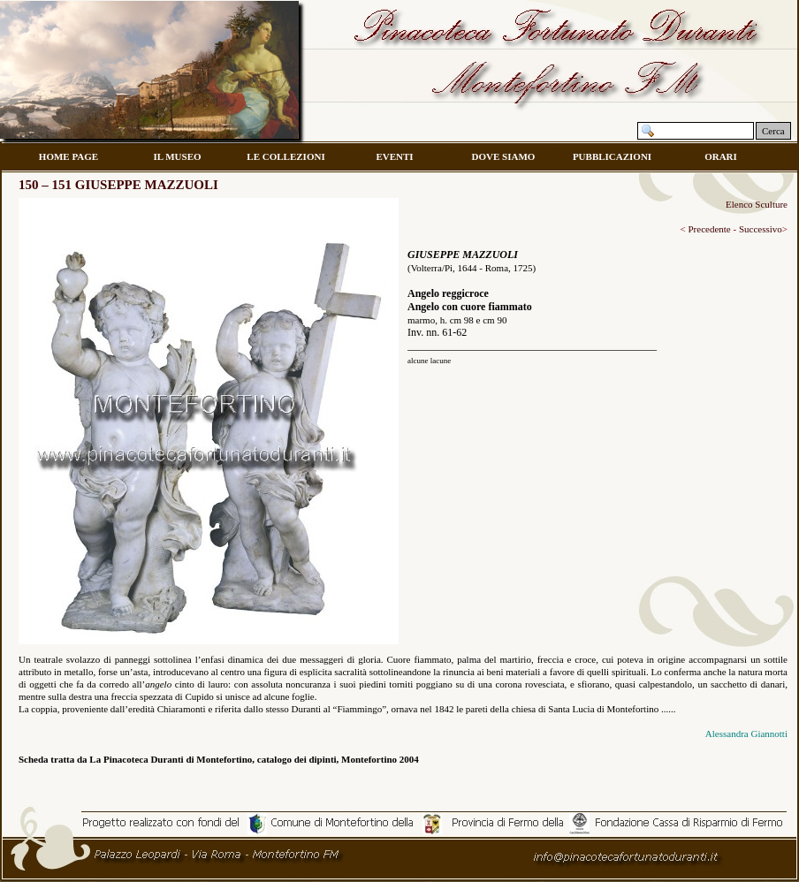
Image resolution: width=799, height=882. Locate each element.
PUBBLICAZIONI (612, 156)
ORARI (720, 156)
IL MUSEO (177, 156)
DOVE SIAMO (504, 156)
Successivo (760, 229)
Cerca (773, 130)
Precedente (708, 229)
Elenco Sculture (757, 204)
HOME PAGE (68, 156)
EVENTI (394, 156)
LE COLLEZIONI (285, 156)
